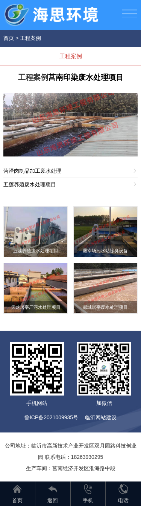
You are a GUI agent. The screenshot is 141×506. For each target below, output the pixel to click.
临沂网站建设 (101, 417)
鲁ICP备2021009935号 (51, 417)
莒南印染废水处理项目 (85, 77)
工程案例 (30, 38)
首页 (8, 38)
